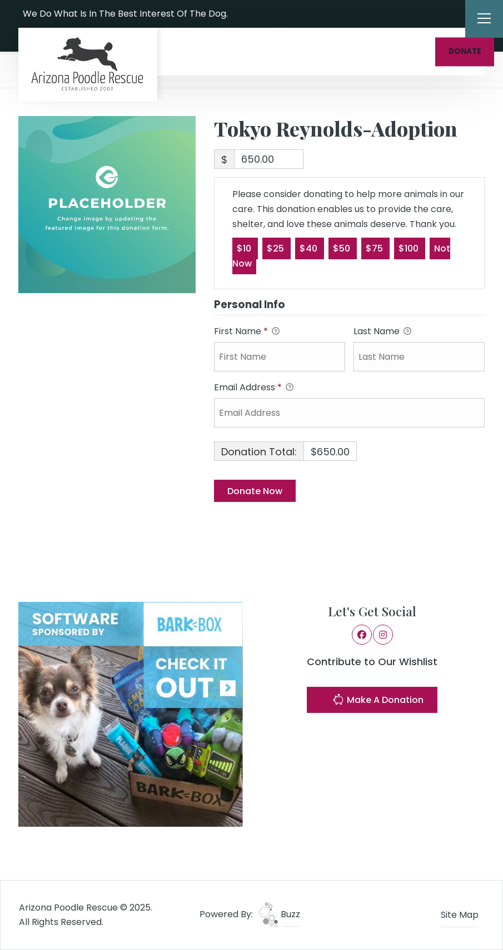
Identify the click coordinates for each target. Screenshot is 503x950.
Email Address (253, 388)
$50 (342, 248)
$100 (410, 248)
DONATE (465, 51)
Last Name (382, 332)
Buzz (279, 914)
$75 (375, 248)
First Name (247, 332)
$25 (276, 248)
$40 (310, 248)
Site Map (460, 914)
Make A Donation (378, 701)
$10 (245, 248)
